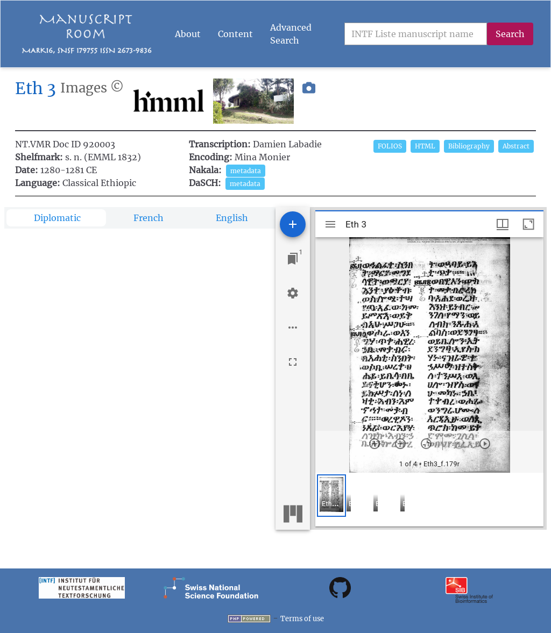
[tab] (56, 217)
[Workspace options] (293, 327)
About (188, 34)
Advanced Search (291, 34)
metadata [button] (245, 171)
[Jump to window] (293, 259)
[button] (308, 101)
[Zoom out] (400, 444)
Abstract (516, 146)
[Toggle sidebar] (330, 224)
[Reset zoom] (426, 444)
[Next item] (485, 444)
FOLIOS (390, 146)
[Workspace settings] (293, 293)
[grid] (429, 500)
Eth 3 (35, 88)
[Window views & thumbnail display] (502, 224)
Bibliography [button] (469, 146)
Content (235, 34)
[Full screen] (293, 362)
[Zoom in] (374, 444)
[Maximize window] (528, 224)
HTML (425, 146)
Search (510, 34)
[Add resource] (293, 224)
